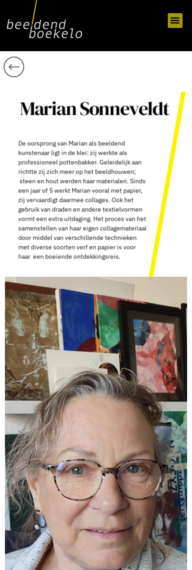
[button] (175, 18)
